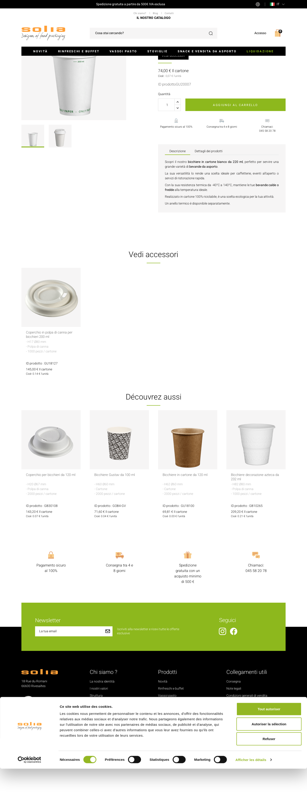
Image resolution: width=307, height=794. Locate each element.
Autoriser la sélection (269, 749)
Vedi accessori (173, 111)
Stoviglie (157, 51)
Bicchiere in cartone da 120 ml (187, 530)
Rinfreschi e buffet (78, 51)
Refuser (269, 764)
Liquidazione (260, 51)
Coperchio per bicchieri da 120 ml (50, 532)
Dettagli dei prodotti (209, 207)
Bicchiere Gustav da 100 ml (116, 530)
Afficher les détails (250, 785)
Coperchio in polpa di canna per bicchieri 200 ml (48, 390)
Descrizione (177, 207)
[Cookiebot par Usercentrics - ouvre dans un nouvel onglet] (29, 785)
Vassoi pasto (123, 51)
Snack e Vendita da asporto (207, 51)
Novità (40, 51)
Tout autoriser (269, 734)
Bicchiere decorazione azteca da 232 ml (254, 532)
